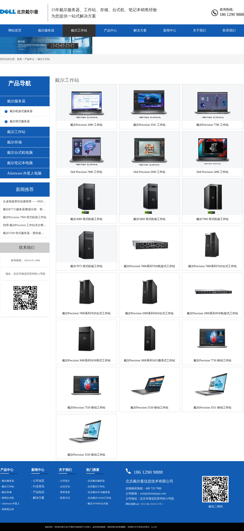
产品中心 (110, 30)
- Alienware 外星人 (10, 503)
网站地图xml (132, 504)
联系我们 (229, 30)
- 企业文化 (64, 486)
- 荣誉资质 (64, 492)
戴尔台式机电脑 (20, 153)
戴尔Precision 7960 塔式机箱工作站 (24, 217)
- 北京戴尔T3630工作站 (98, 497)
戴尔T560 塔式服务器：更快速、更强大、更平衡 (25, 233)
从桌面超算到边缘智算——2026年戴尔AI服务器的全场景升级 (25, 201)
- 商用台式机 (7, 497)
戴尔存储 (14, 142)
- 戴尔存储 (6, 492)
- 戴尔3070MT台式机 (97, 503)
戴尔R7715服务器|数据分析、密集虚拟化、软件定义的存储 (25, 209)
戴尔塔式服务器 (20, 121)
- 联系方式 (64, 497)
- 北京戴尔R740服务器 (98, 492)
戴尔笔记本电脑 (20, 163)
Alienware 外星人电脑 (24, 173)
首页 (19, 59)
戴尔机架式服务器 (21, 111)
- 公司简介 (64, 480)
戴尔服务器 (46, 30)
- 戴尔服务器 (7, 480)
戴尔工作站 (79, 30)
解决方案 (140, 30)
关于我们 (199, 30)
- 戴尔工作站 (7, 486)
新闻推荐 (25, 189)
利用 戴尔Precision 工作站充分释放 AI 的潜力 (25, 225)
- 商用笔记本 (7, 509)
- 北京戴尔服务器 (95, 480)
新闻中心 (169, 30)
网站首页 (14, 30)
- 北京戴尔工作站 (95, 486)
